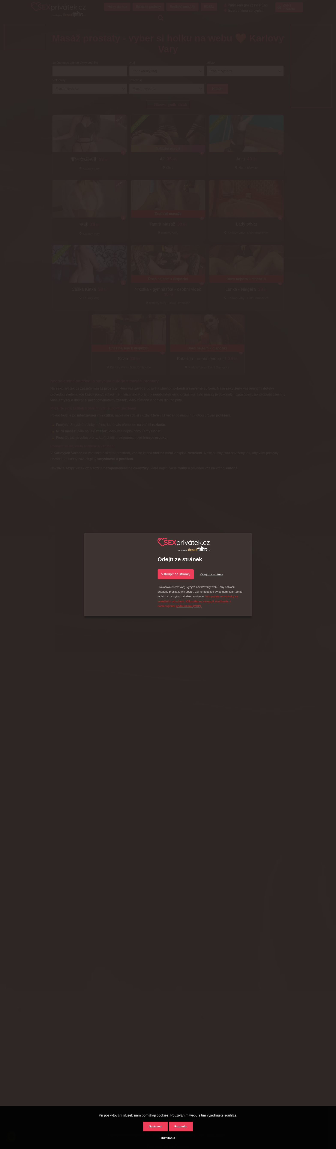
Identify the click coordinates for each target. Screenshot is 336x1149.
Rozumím (180, 1126)
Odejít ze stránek (211, 574)
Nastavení (155, 1126)
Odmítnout (168, 1138)
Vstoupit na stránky (175, 574)
